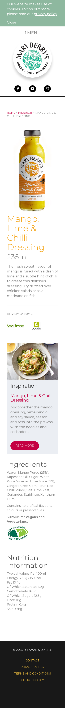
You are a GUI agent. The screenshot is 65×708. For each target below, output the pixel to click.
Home (11, 112)
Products (25, 112)
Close (11, 22)
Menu (32, 32)
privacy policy (45, 14)
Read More (25, 445)
